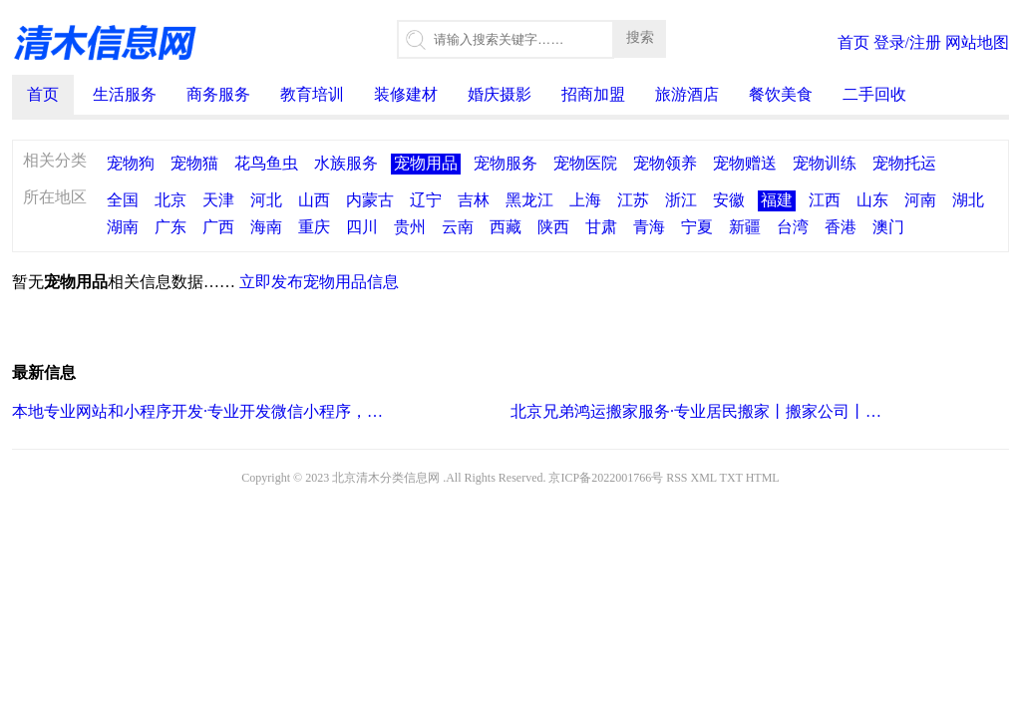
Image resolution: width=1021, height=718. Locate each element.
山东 (872, 199)
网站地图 (977, 42)
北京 (170, 199)
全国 (123, 199)
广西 (218, 226)
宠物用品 (426, 163)
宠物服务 (505, 163)
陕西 (553, 226)
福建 (777, 199)
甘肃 (601, 226)
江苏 (633, 199)
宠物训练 (824, 163)
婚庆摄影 (499, 94)
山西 (314, 199)
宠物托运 (904, 163)
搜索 (640, 37)
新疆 (745, 226)
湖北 (968, 199)
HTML (763, 478)
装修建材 (406, 94)
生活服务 (125, 94)
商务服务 (218, 94)
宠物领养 (665, 163)
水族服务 (346, 163)
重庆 (314, 226)
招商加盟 (593, 94)
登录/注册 (907, 42)
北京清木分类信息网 (386, 478)
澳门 (888, 226)
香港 (840, 226)
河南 (920, 199)
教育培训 (312, 94)
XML (704, 478)
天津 (218, 199)
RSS (676, 478)
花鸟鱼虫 (266, 163)
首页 (853, 42)
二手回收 (874, 94)
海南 (266, 226)
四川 (362, 226)
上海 (585, 199)
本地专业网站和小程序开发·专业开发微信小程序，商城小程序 (199, 411)
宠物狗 (131, 163)
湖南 (123, 226)
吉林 (474, 199)
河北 (266, 199)
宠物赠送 (745, 163)
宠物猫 (194, 163)
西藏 (505, 226)
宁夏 (697, 226)
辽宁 (426, 199)
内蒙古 (370, 199)
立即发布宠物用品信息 (319, 281)
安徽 (729, 199)
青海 (649, 226)
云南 (458, 226)
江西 (825, 199)
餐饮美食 (781, 94)
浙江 (681, 199)
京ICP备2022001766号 (605, 478)
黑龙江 (529, 199)
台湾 (793, 226)
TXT (731, 478)
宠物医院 (585, 163)
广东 (170, 226)
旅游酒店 (687, 94)
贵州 (410, 226)
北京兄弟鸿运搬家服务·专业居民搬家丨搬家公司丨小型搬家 (697, 411)
